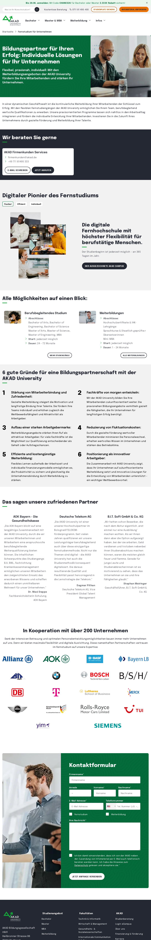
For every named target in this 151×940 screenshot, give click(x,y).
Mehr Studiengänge (60, 354)
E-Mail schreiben (18, 168)
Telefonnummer (114, 799)
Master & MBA (53, 19)
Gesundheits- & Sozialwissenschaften (90, 929)
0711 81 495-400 (79, 9)
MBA (44, 927)
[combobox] (111, 805)
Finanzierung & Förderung (129, 932)
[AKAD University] (12, 915)
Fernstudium (81, 813)
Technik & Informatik (89, 917)
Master (45, 922)
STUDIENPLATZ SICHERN (104, 9)
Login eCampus (123, 922)
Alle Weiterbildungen (134, 354)
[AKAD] (11, 20)
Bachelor (30, 19)
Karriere (119, 937)
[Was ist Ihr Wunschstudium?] (18, 9)
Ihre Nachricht (77, 819)
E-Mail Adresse (78, 799)
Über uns (120, 927)
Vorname (99, 786)
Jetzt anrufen (43, 168)
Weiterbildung (78, 19)
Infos (99, 19)
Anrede (73, 786)
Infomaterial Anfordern (134, 9)
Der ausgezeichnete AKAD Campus (104, 264)
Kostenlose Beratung (55, 9)
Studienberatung (124, 917)
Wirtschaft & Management (92, 922)
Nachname (124, 786)
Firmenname (76, 773)
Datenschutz (81, 864)
